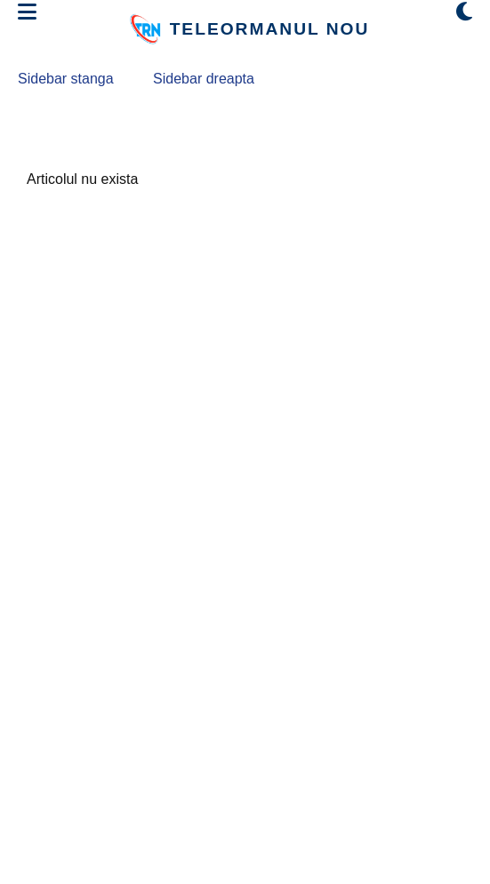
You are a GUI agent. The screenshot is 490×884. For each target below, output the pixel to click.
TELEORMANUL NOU (270, 29)
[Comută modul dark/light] (464, 12)
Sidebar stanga (66, 78)
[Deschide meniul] (27, 12)
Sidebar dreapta (203, 78)
